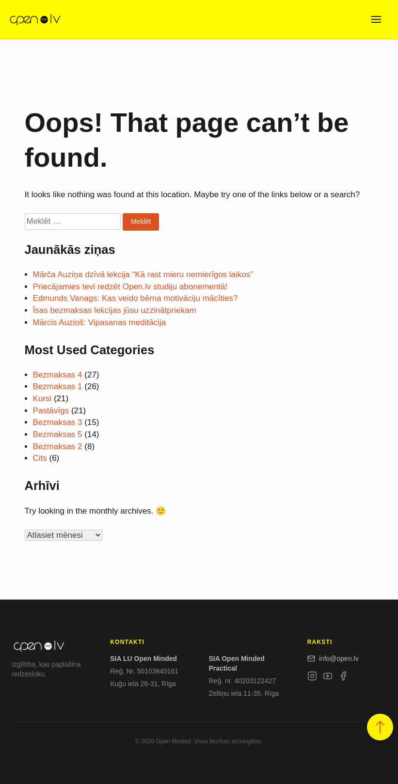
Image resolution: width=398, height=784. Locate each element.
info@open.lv (333, 658)
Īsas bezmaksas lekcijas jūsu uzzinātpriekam (114, 310)
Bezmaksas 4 (57, 374)
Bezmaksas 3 (57, 422)
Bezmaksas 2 (57, 446)
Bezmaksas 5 (57, 434)
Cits (40, 458)
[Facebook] (343, 678)
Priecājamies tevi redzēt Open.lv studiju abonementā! (130, 286)
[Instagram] (312, 678)
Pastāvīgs (51, 410)
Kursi (42, 398)
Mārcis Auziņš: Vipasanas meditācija (99, 322)
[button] (380, 727)
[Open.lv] (35, 19)
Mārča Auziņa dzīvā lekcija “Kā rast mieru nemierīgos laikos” (143, 274)
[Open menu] (376, 19)
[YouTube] (328, 678)
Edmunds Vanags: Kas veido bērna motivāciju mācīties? (135, 298)
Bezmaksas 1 (57, 386)
